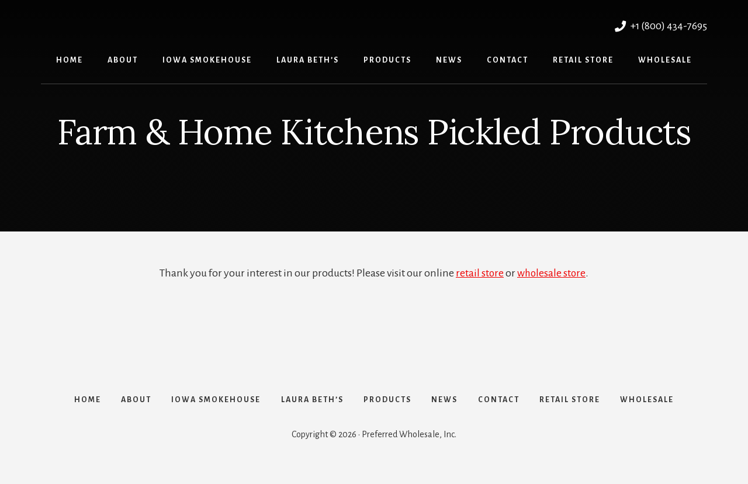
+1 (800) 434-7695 (659, 26)
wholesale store (552, 273)
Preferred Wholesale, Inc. (167, 24)
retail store (479, 273)
